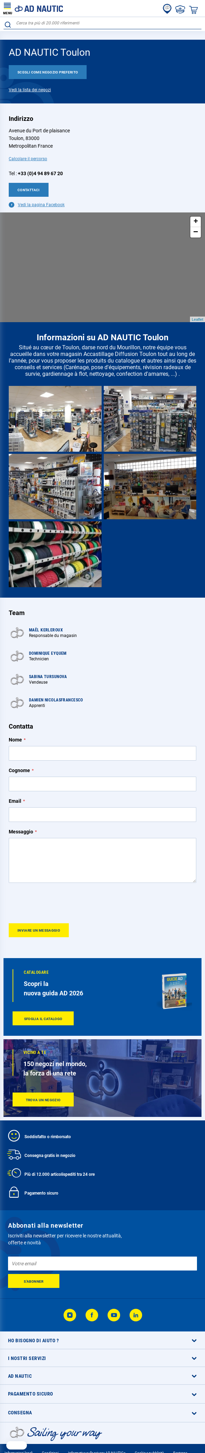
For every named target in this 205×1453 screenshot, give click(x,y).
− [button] (195, 232)
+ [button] (195, 222)
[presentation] (62, 902)
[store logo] (33, 8)
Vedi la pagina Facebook (41, 204)
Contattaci (28, 190)
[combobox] (102, 23)
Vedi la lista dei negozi (30, 89)
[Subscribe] (33, 1281)
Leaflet (197, 319)
